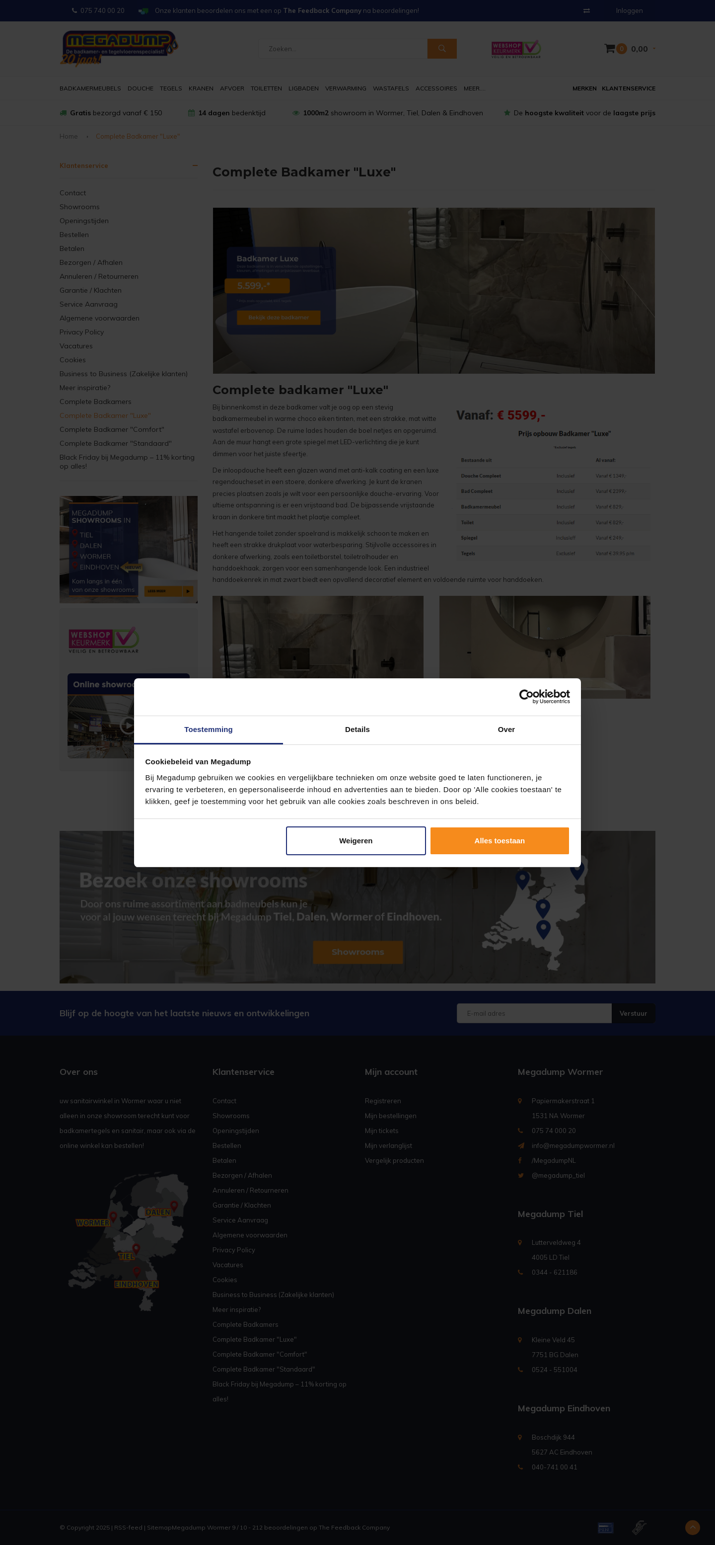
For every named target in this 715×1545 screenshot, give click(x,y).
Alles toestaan (500, 840)
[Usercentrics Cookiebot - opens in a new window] (526, 696)
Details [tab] (357, 729)
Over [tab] (506, 729)
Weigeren (355, 840)
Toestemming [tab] (208, 729)
